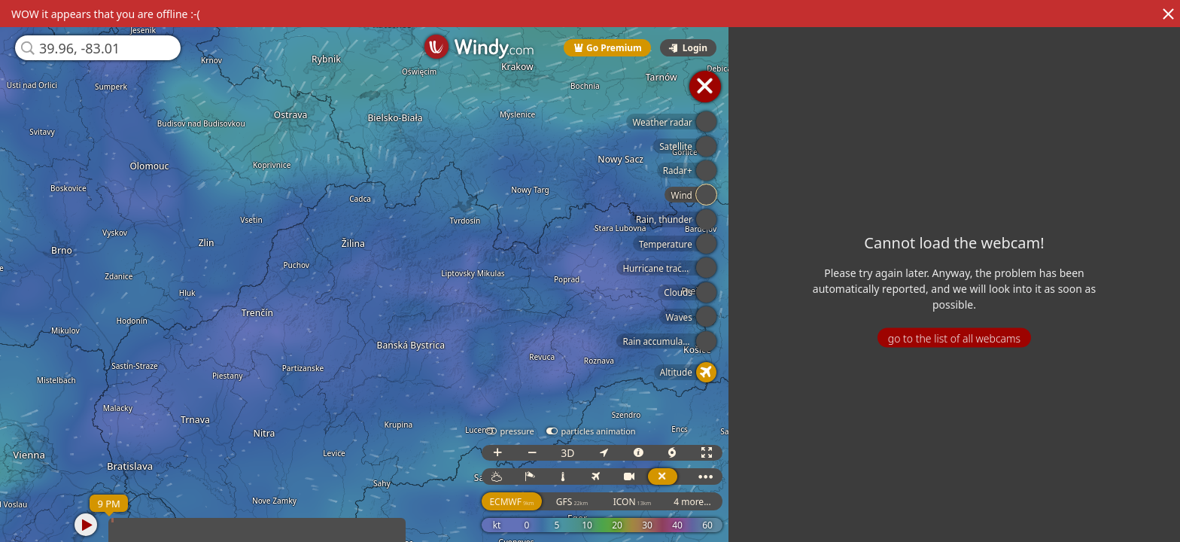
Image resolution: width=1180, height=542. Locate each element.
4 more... (696, 501)
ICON (635, 501)
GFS (576, 501)
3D (571, 453)
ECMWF (515, 501)
